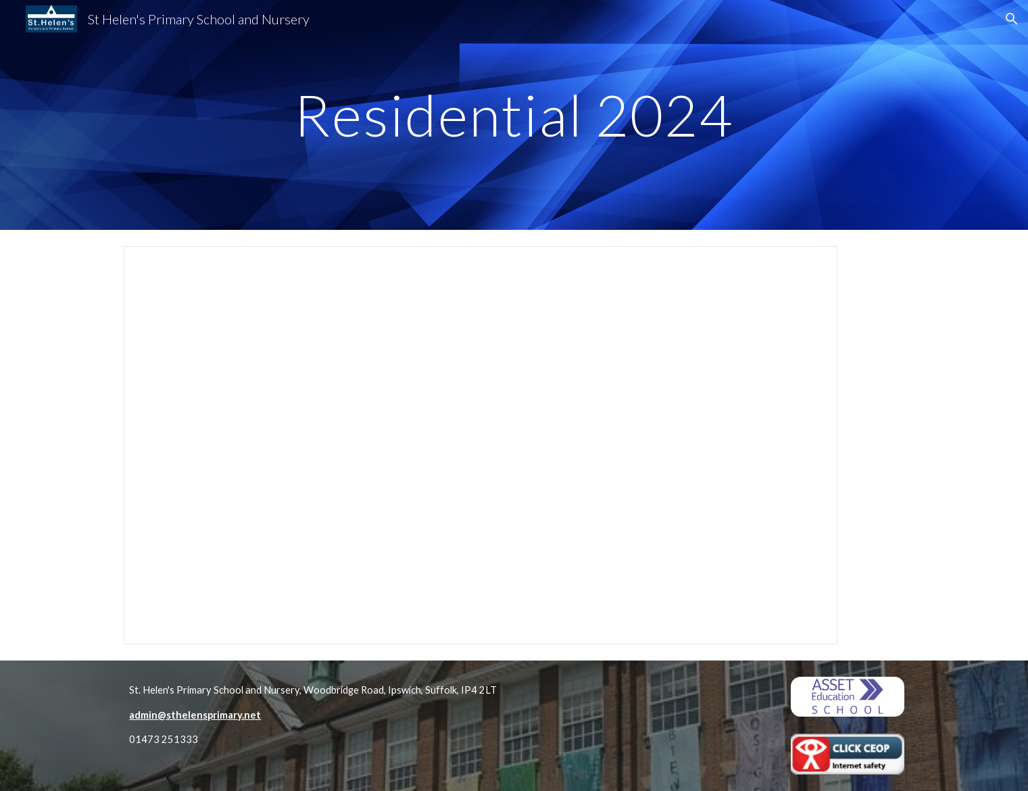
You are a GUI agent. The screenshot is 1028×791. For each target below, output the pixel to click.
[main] (514, 114)
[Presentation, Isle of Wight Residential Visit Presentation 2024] (480, 445)
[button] (1012, 19)
